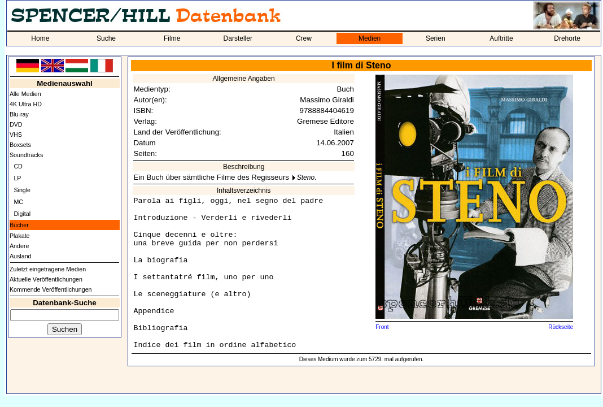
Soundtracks (26, 154)
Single (22, 190)
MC (18, 201)
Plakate (20, 235)
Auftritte (501, 38)
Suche (106, 38)
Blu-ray (19, 114)
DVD (16, 124)
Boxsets (20, 144)
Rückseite (560, 327)
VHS (16, 134)
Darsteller (238, 38)
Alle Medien (25, 93)
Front (381, 327)
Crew (304, 38)
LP (17, 178)
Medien (370, 38)
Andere (19, 246)
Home (40, 38)
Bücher (19, 225)
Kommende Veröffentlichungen (51, 289)
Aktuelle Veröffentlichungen (46, 279)
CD (18, 166)
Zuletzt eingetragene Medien (48, 269)
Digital (22, 213)
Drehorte (567, 38)
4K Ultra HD (26, 104)
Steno (305, 177)
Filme (172, 38)
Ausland (21, 256)
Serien (435, 38)
